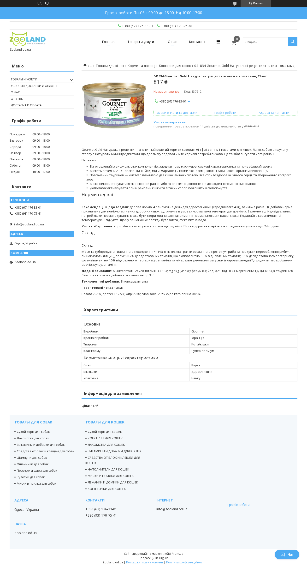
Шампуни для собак (32, 457)
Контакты (197, 41)
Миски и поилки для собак (36, 483)
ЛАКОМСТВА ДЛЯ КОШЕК (106, 444)
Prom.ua (177, 554)
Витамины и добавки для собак (41, 444)
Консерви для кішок (175, 65)
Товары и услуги (140, 41)
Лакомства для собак (33, 438)
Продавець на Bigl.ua (153, 558)
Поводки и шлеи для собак (37, 470)
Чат (287, 554)
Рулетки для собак (31, 477)
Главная (108, 41)
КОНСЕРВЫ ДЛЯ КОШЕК (105, 438)
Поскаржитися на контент (144, 562)
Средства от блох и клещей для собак (45, 451)
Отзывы (17, 99)
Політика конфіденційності (185, 562)
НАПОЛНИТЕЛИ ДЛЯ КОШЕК (108, 469)
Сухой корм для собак (33, 431)
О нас (172, 41)
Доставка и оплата (26, 105)
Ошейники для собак (33, 464)
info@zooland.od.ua (29, 224)
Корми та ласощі (141, 65)
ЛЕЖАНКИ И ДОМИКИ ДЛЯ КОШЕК (113, 482)
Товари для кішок (110, 65)
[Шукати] (292, 41)
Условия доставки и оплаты (34, 86)
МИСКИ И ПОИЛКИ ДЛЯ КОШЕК (111, 476)
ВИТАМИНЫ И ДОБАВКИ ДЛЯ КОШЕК (115, 451)
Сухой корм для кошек (105, 431)
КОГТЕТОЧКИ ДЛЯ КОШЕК (107, 489)
